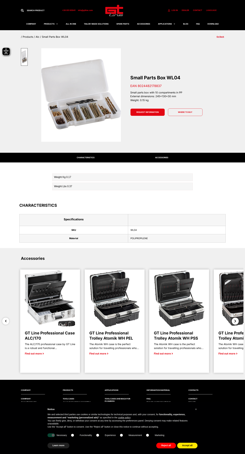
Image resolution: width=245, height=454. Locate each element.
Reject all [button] (166, 445)
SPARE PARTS (122, 24)
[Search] (22, 10)
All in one (71, 24)
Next (235, 321)
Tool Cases (68, 399)
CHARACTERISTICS (86, 157)
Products (51, 23)
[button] (195, 409)
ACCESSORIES (143, 24)
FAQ (198, 24)
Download (213, 24)
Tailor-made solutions (96, 24)
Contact (192, 399)
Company (31, 24)
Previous (5, 321)
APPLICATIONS (166, 23)
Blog (185, 24)
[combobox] (41, 10)
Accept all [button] (187, 445)
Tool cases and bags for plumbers (117, 400)
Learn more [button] (58, 445)
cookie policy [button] (124, 417)
